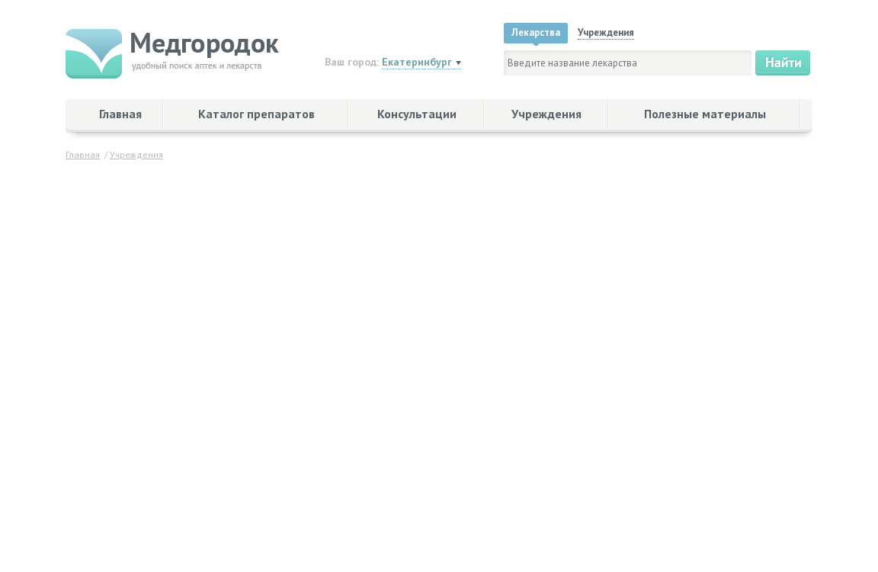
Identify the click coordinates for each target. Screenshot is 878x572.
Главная (120, 113)
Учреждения (546, 113)
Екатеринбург (417, 62)
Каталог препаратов (256, 113)
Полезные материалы (705, 113)
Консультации (417, 113)
